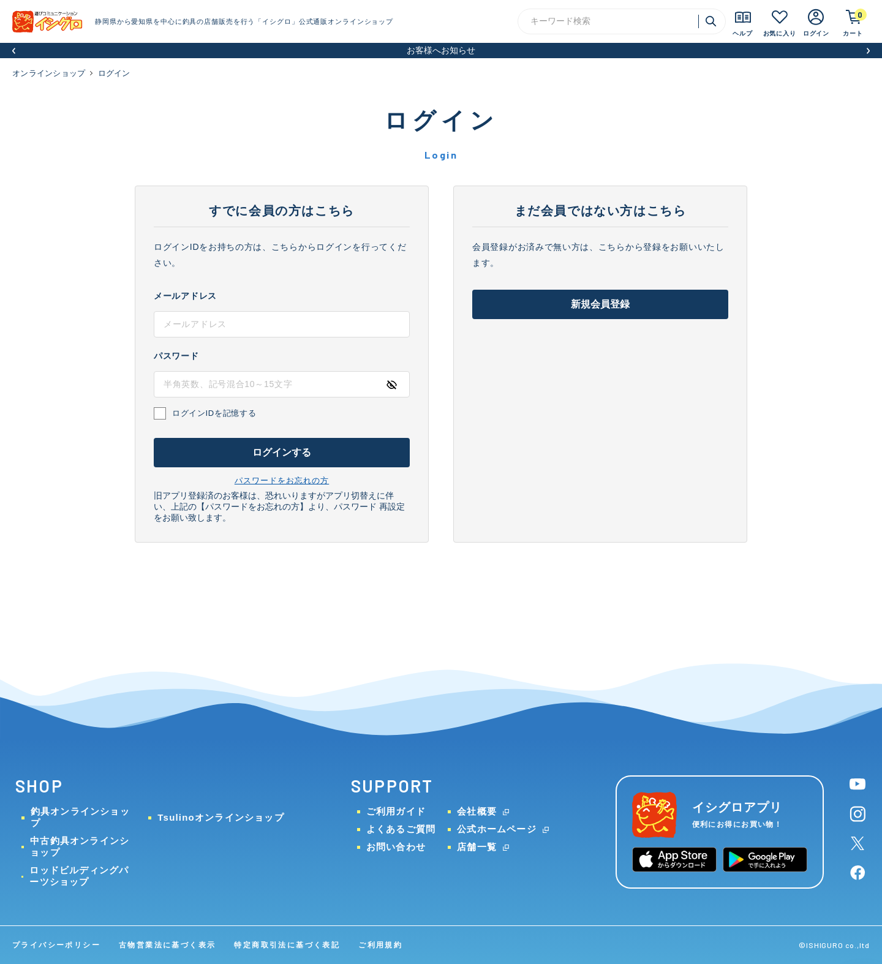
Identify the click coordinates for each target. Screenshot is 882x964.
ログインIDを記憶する (214, 413)
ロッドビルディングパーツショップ (79, 876)
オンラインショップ (48, 73)
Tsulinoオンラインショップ (220, 817)
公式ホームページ (497, 829)
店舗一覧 (477, 847)
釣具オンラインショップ (80, 817)
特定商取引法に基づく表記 (287, 945)
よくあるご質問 (400, 829)
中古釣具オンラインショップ (79, 846)
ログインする (282, 452)
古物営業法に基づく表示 (167, 945)
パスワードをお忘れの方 (282, 480)
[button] (13, 50)
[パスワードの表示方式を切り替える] (391, 384)
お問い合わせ (396, 847)
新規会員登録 (600, 304)
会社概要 (477, 811)
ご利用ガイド (396, 811)
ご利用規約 (380, 945)
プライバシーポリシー (56, 945)
